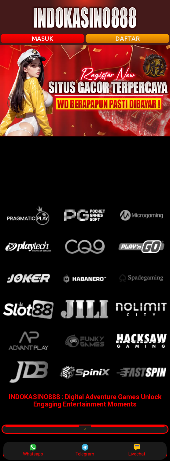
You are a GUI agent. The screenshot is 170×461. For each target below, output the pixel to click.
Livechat (136, 450)
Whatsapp (33, 450)
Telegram (85, 450)
